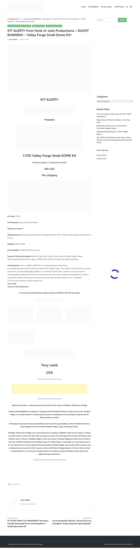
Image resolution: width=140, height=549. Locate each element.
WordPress (117, 544)
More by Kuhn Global (28, 504)
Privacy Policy (106, 7)
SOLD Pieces (119, 7)
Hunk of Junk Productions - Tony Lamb (19, 26)
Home (83, 7)
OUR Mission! (93, 7)
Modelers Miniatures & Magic (32, 544)
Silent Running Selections (53, 26)
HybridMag (128, 544)
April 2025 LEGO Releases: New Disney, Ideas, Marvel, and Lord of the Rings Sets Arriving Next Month (114, 139)
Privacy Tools (101, 159)
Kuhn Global (13, 39)
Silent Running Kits (38, 26)
